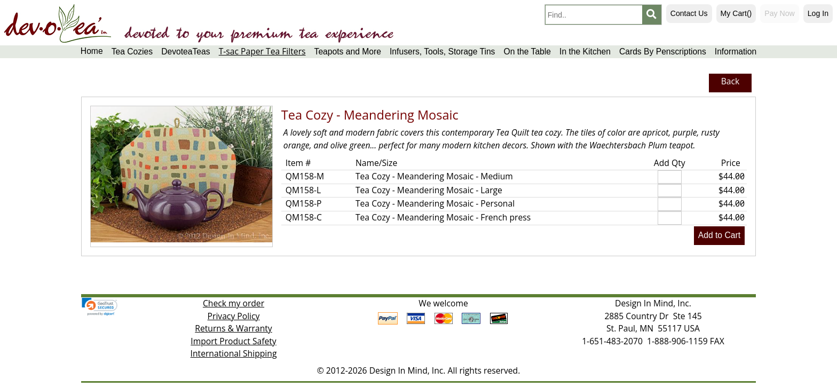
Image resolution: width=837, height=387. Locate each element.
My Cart (736, 13)
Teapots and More (347, 51)
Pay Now (779, 13)
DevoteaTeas (185, 51)
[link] (99, 306)
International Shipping (234, 353)
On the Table (527, 51)
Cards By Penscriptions (662, 51)
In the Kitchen (585, 51)
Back (730, 81)
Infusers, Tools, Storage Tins (442, 51)
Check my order (233, 303)
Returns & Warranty (233, 328)
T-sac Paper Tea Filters (262, 51)
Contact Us (689, 13)
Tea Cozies (132, 51)
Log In (818, 13)
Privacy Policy (234, 316)
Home (92, 51)
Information (735, 51)
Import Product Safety (233, 341)
